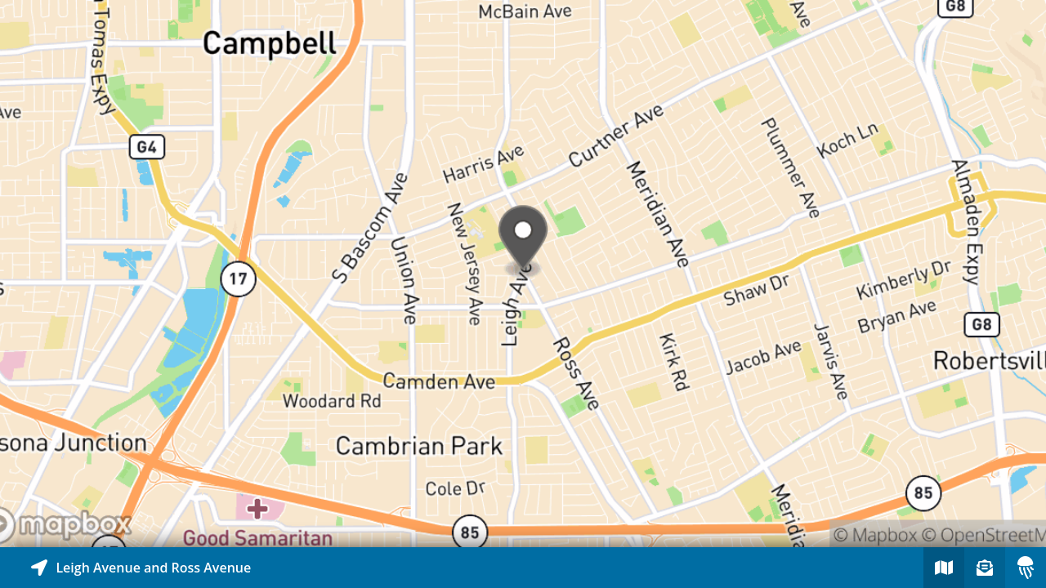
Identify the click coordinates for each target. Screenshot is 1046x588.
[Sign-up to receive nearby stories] (984, 567)
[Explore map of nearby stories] (523, 273)
